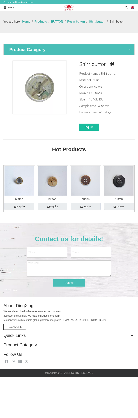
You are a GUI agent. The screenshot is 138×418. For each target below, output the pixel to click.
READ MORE (15, 326)
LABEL (7, 387)
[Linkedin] (20, 402)
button (19, 199)
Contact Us (10, 360)
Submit (69, 282)
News (7, 355)
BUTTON (8, 374)
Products (9, 350)
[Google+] (13, 402)
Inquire (89, 127)
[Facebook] (6, 402)
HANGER (8, 383)
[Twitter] (27, 402)
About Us (9, 346)
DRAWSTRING (11, 379)
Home (7, 341)
